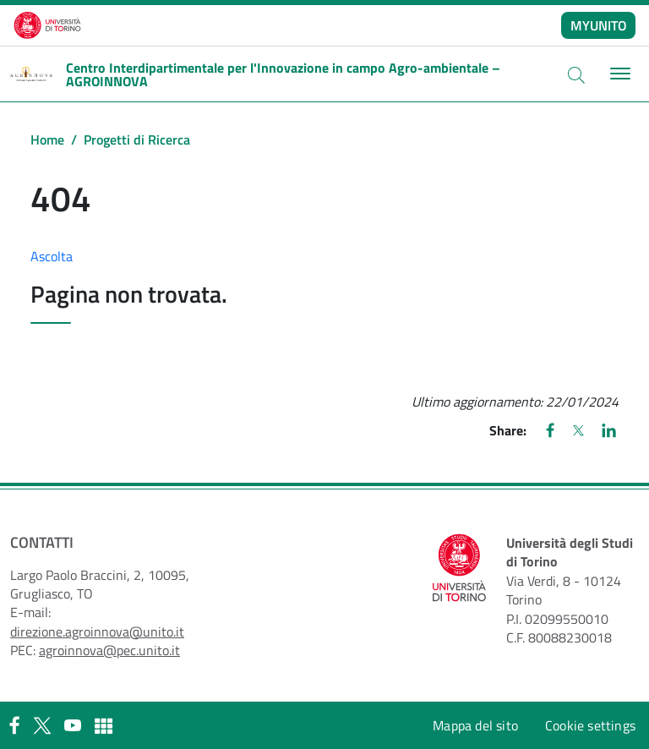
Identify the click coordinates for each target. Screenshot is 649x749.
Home (47, 139)
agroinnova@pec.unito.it (109, 650)
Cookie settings (590, 725)
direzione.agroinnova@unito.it (97, 631)
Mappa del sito (475, 725)
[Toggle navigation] (618, 74)
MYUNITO (598, 25)
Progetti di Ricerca (137, 139)
